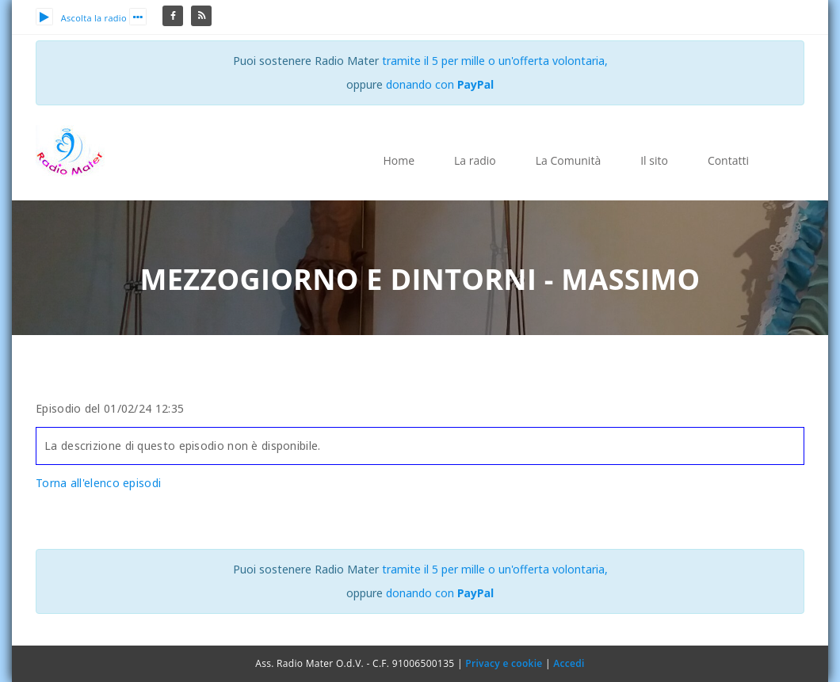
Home (398, 160)
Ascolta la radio (81, 18)
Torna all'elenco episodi (98, 482)
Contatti (728, 160)
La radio (475, 160)
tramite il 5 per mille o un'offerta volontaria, (495, 60)
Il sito (654, 160)
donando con (440, 84)
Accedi (568, 663)
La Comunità (568, 160)
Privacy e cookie (503, 663)
